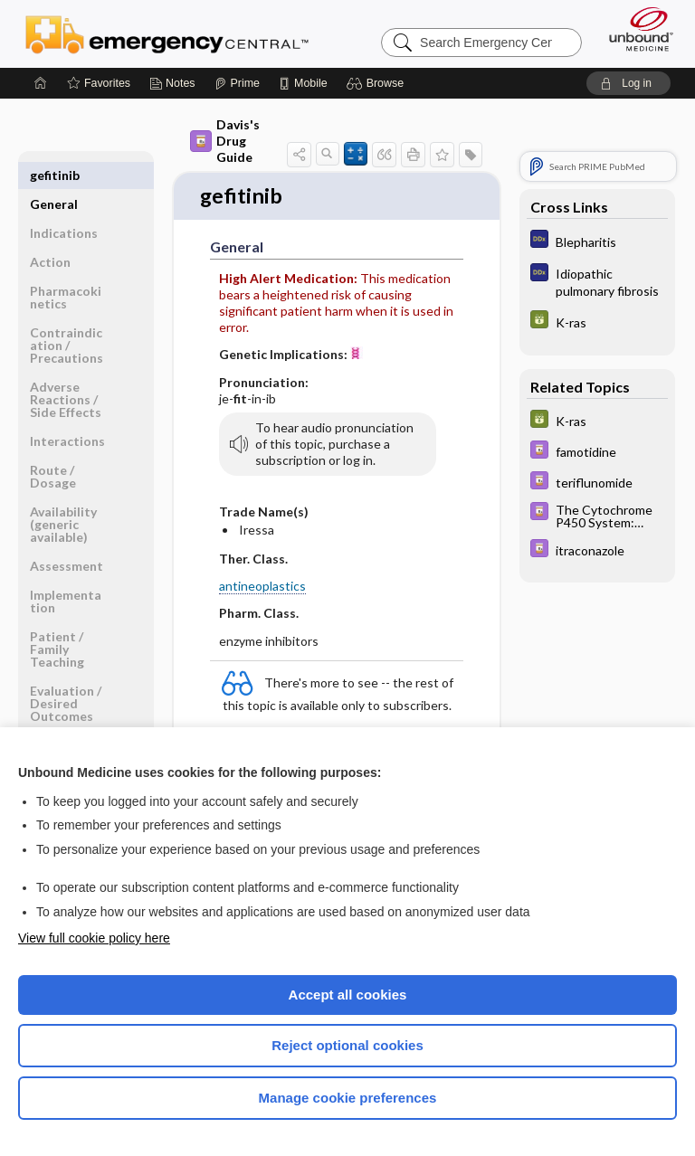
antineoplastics (262, 587)
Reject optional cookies (347, 1045)
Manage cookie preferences (348, 1097)
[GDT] (597, 321)
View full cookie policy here (94, 938)
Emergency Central (166, 33)
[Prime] (237, 83)
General (54, 175)
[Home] (40, 83)
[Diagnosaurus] (597, 241)
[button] (378, 83)
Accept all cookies (348, 994)
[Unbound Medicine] (635, 29)
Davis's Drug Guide (225, 141)
